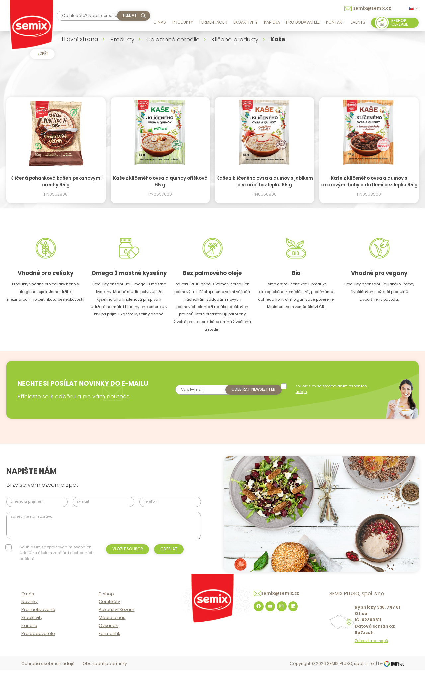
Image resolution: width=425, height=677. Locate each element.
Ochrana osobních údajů (48, 671)
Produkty (182, 22)
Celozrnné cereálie (173, 39)
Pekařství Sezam (116, 617)
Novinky (29, 609)
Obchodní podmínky (105, 671)
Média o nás (112, 625)
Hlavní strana (80, 39)
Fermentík (109, 640)
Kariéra (272, 22)
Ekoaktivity (245, 22)
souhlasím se (332, 388)
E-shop (106, 601)
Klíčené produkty (235, 39)
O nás (159, 22)
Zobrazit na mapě (371, 647)
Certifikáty (109, 609)
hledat (130, 15)
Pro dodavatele (303, 22)
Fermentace (213, 22)
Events (358, 22)
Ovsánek (108, 633)
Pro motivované (38, 617)
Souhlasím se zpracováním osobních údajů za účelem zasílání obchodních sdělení (57, 552)
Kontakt (335, 22)
